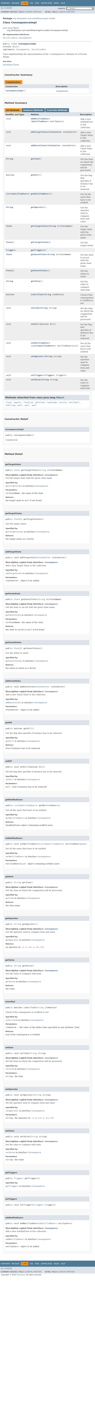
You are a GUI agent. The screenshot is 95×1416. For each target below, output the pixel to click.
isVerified (37, 294)
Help (63, 3)
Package (15, 3)
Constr (28, 12)
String (9, 159)
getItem (35, 159)
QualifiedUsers (40, 121)
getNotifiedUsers (40, 194)
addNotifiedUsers (40, 119)
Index (56, 3)
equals (17, 402)
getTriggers (37, 250)
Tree (37, 3)
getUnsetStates (39, 270)
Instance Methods (33, 110)
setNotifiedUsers (40, 343)
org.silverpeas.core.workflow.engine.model (34, 18)
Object (16, 46)
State (9, 226)
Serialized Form (11, 65)
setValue (35, 379)
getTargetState (39, 226)
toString (10, 405)
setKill (35, 324)
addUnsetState (38, 145)
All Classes (6, 8)
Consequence (25, 38)
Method (37, 12)
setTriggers (37, 375)
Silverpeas (20, 1275)
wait (19, 405)
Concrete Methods (57, 110)
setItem (35, 308)
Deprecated (46, 3)
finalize (28, 402)
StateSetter (55, 132)
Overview (5, 3)
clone (8, 402)
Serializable (10, 38)
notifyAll (74, 402)
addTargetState (39, 132)
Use (31, 3)
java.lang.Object (11, 28)
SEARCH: (62, 8)
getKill (35, 175)
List (8, 194)
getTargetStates (40, 242)
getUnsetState (38, 254)
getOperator (37, 207)
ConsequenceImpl (14, 91)
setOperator (37, 356)
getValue (35, 281)
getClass (40, 402)
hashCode (52, 402)
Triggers (10, 250)
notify (62, 402)
